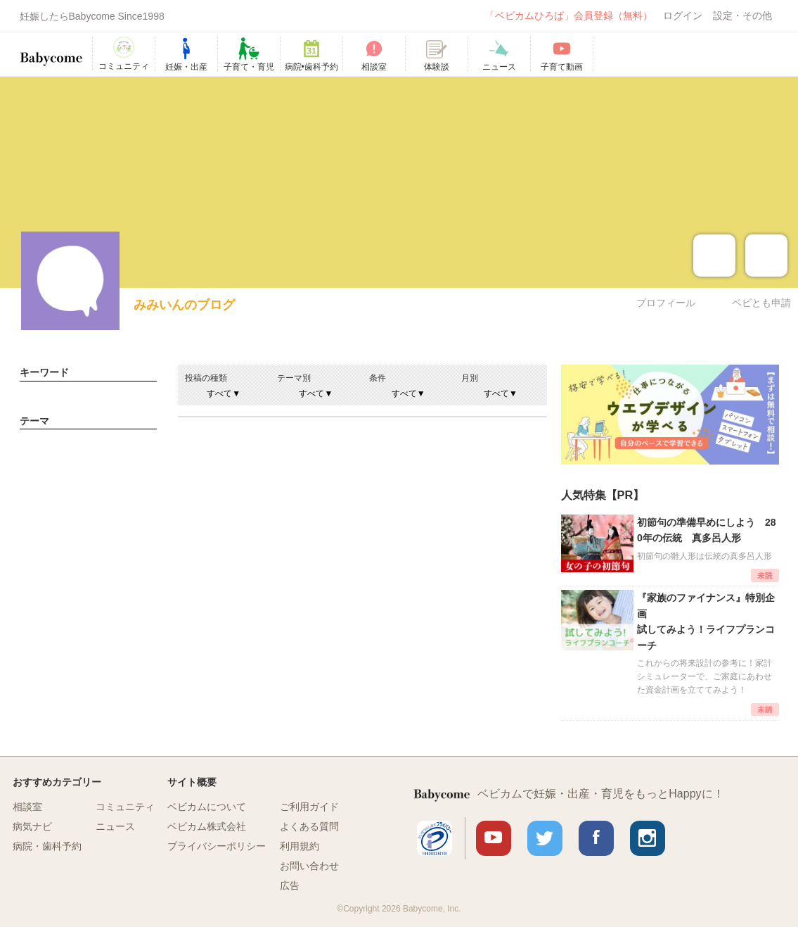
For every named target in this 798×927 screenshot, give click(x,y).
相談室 (27, 806)
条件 (377, 378)
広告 (290, 885)
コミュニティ (125, 806)
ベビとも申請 (761, 302)
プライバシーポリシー (216, 846)
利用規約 (299, 846)
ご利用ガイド (309, 806)
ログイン (682, 15)
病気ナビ (32, 826)
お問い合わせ (309, 865)
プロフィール (665, 302)
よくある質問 (309, 826)
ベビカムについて (206, 806)
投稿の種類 (206, 378)
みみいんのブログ (184, 305)
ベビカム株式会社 (206, 826)
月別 (469, 378)
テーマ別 (294, 378)
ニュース (115, 826)
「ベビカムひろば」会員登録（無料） (568, 15)
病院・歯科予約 (47, 846)
